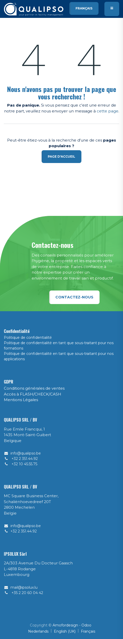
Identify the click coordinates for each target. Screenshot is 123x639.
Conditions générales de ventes (34, 388)
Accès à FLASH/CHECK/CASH (32, 394)
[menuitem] (38, 631)
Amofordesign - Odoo (72, 625)
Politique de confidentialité (28, 337)
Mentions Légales (21, 399)
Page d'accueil (61, 156)
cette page (107, 111)
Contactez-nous (74, 297)
